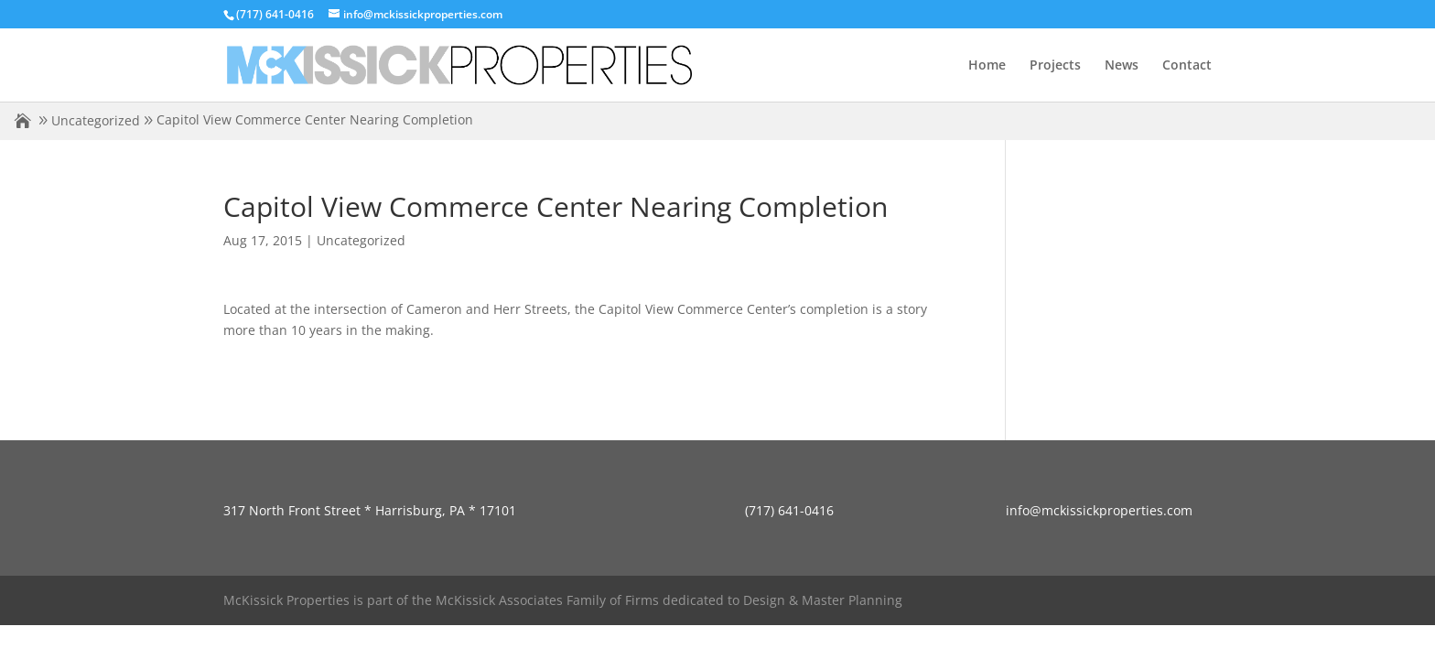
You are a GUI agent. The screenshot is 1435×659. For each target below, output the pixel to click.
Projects (1055, 66)
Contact (1187, 66)
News (1121, 66)
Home (987, 66)
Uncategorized (95, 120)
